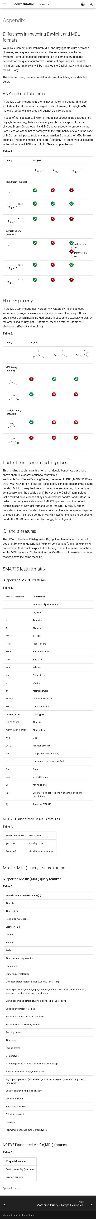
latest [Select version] (42, 4)
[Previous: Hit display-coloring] (5, 1204)
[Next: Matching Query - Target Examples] (64, 1204)
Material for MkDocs (24, 1215)
